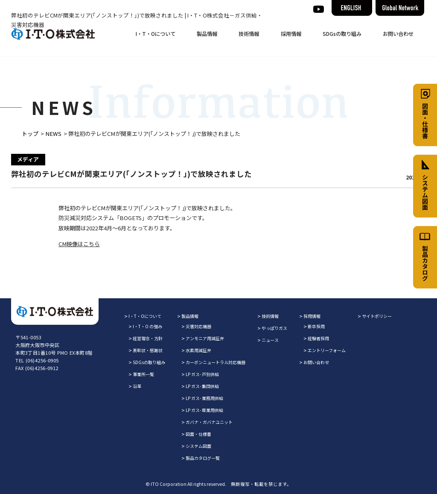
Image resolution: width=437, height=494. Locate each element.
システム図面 (198, 446)
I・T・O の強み (147, 326)
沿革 (137, 386)
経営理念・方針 (148, 338)
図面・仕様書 (198, 434)
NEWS (53, 133)
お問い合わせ (398, 34)
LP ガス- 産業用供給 (204, 410)
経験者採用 (318, 338)
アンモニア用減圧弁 (205, 338)
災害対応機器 (198, 326)
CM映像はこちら (79, 244)
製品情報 (207, 34)
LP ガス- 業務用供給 (204, 398)
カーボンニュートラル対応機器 (215, 362)
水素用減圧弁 (198, 350)
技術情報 (249, 34)
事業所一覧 (143, 374)
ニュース (270, 340)
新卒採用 (316, 326)
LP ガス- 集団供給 (202, 386)
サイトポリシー (377, 316)
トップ (30, 133)
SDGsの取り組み (342, 34)
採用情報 (291, 34)
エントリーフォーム (327, 350)
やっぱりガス (274, 328)
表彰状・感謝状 (148, 350)
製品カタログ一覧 (203, 458)
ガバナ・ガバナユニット (209, 422)
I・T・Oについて (155, 34)
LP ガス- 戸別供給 (202, 374)
